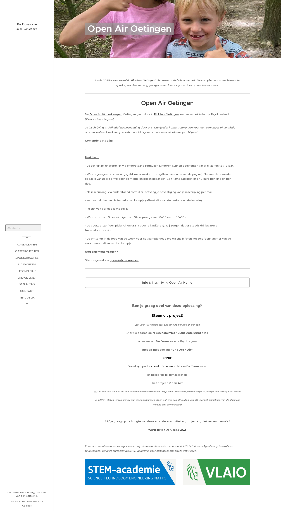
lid (178, 366)
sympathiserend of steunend (157, 366)
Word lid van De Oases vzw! (167, 429)
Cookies (27, 505)
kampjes (207, 80)
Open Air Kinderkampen (105, 114)
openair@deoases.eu (124, 260)
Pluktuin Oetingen (143, 80)
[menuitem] (27, 244)
